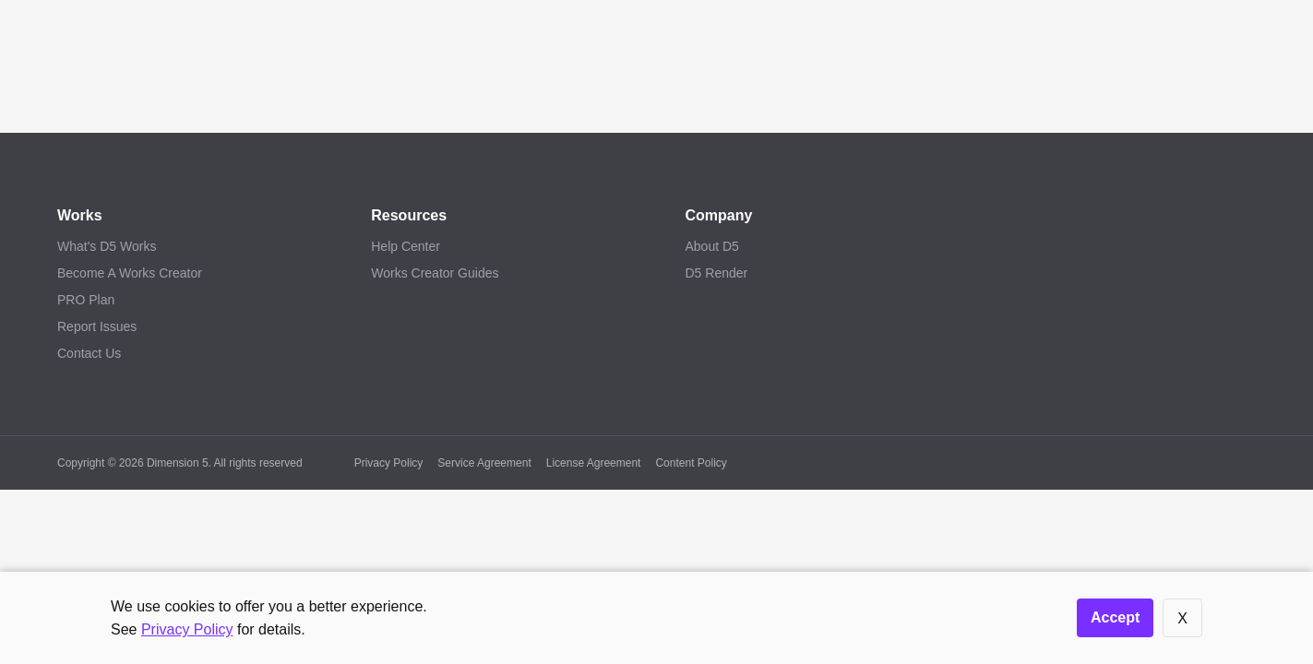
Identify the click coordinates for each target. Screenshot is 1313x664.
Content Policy (690, 462)
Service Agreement (484, 462)
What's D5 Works (106, 246)
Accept (1115, 617)
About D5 (712, 246)
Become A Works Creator (129, 273)
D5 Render (717, 273)
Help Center (405, 246)
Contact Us (89, 353)
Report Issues (97, 326)
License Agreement (593, 462)
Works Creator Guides (434, 273)
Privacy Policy (389, 462)
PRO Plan (85, 299)
